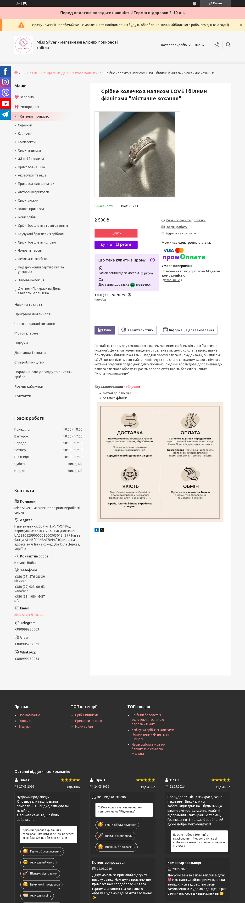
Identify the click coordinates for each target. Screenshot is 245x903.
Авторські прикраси (33, 192)
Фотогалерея (26, 333)
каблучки (131, 387)
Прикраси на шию (31, 167)
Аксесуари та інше (32, 175)
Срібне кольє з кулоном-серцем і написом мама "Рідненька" (121, 809)
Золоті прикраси (31, 209)
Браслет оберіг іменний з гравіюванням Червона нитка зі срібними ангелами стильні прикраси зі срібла (199, 840)
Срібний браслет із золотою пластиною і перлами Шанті (149, 719)
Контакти (22, 396)
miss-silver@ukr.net (29, 615)
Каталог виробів (174, 45)
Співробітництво (29, 362)
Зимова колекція (31, 280)
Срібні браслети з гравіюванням (43, 225)
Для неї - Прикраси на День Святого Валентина (64, 73)
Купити (116, 233)
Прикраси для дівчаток (36, 184)
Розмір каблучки (28, 386)
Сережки (25, 125)
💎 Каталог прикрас (31, 116)
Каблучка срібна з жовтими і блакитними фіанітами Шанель (153, 734)
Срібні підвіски (29, 150)
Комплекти (27, 142)
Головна (25, 721)
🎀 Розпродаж (26, 107)
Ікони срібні (27, 217)
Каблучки (25, 134)
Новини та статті (28, 304)
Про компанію (29, 715)
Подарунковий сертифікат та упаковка (41, 269)
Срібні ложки (28, 200)
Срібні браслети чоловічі (37, 242)
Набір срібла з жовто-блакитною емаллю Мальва (148, 749)
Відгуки (21, 343)
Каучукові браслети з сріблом (41, 234)
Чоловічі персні (30, 250)
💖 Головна (24, 97)
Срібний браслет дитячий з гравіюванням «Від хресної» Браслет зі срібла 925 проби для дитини (48, 834)
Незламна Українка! (33, 259)
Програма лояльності (32, 314)
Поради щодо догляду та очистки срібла (43, 374)
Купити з (116, 245)
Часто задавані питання (34, 324)
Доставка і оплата (30, 353)
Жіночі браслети (31, 159)
